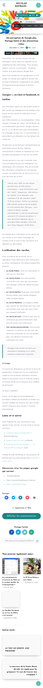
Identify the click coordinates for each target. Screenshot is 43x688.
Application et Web (23, 508)
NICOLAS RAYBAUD (21, 4)
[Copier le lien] (21, 540)
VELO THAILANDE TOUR (16, 484)
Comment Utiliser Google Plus (18, 433)
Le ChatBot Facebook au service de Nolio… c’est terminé (10, 613)
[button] (21, 22)
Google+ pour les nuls (15, 440)
